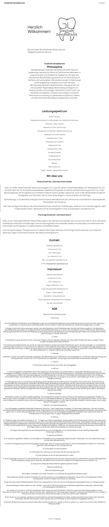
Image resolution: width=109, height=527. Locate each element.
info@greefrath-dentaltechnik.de (57, 263)
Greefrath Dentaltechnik (14, 3)
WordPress (58, 519)
